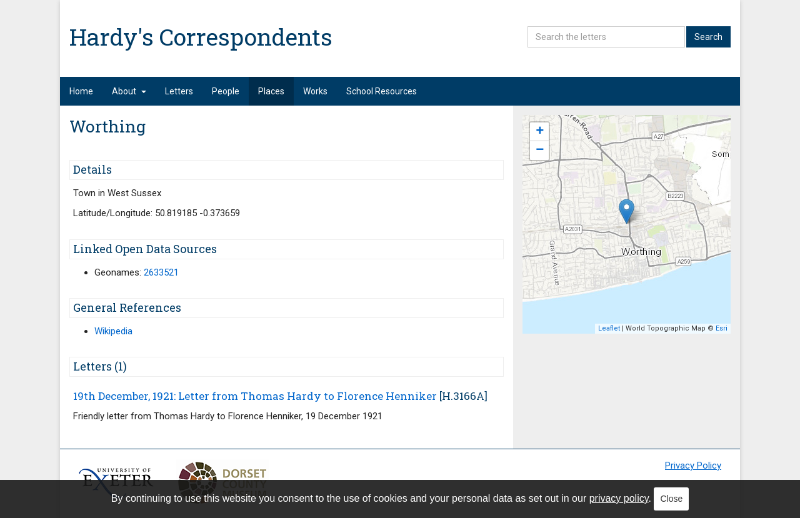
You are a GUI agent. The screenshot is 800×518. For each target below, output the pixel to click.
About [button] (129, 91)
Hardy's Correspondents (200, 36)
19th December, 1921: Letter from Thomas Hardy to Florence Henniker (255, 396)
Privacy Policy (693, 465)
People (225, 91)
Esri (722, 328)
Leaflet (609, 328)
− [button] (540, 150)
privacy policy (619, 498)
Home (81, 91)
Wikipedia (113, 331)
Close (671, 499)
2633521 (161, 272)
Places (271, 91)
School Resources (381, 91)
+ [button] (540, 131)
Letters (179, 91)
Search (708, 37)
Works (315, 91)
